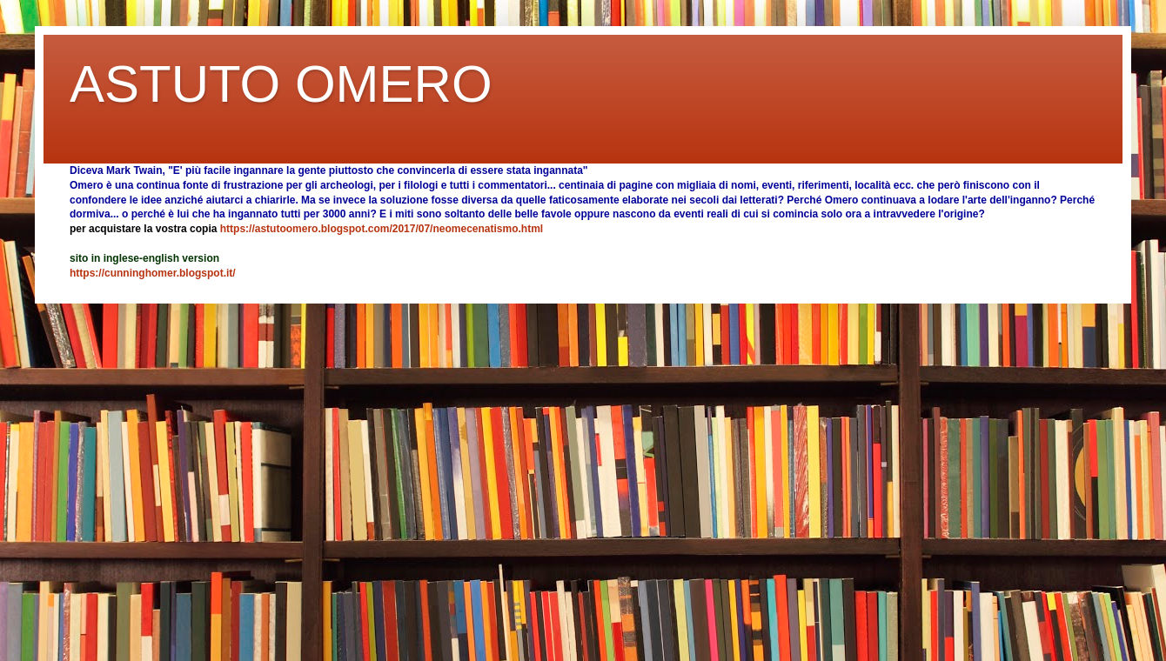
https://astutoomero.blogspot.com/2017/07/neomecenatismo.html (381, 229)
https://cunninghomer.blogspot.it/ (153, 273)
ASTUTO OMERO (281, 84)
